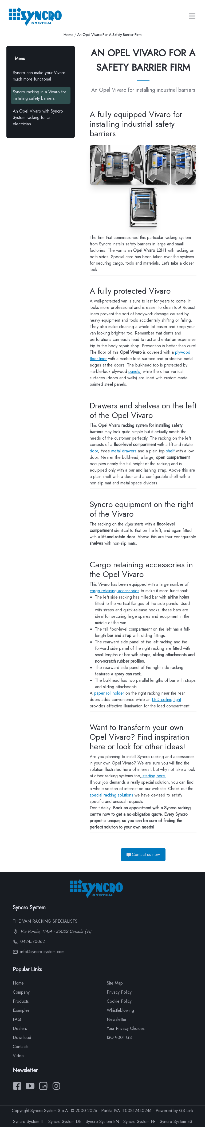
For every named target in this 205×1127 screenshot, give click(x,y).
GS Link (186, 1111)
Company (21, 992)
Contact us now (143, 854)
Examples (21, 1010)
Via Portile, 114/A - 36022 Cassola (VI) (52, 931)
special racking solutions (112, 795)
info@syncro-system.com (38, 952)
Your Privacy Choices (126, 1028)
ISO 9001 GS (119, 1037)
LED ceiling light (166, 699)
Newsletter (117, 1019)
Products (21, 1001)
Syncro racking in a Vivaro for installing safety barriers (39, 95)
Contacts (21, 1047)
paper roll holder (108, 693)
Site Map (115, 983)
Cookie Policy (119, 1001)
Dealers (20, 1028)
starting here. (153, 776)
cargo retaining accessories (114, 591)
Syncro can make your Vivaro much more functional (39, 76)
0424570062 (29, 941)
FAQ (17, 1019)
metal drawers (123, 451)
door (94, 451)
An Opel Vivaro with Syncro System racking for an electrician (38, 117)
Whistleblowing (120, 1010)
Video (18, 1056)
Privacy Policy (119, 992)
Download (22, 1037)
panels (134, 371)
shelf (170, 451)
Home (68, 34)
